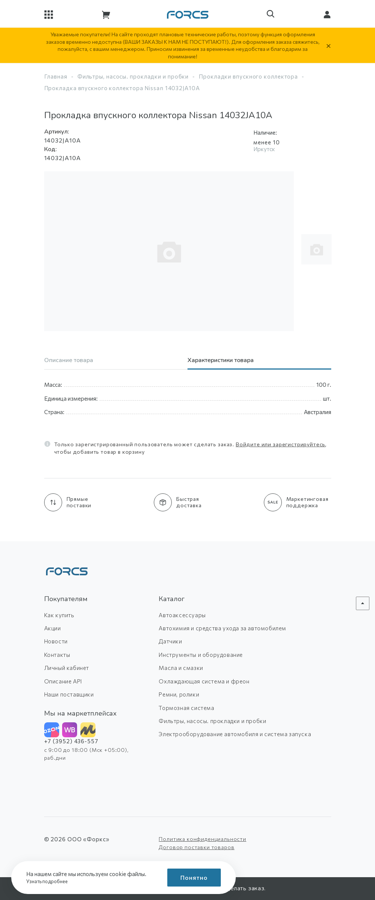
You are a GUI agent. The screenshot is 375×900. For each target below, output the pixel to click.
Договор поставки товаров (196, 847)
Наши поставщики (69, 694)
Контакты (57, 654)
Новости (56, 641)
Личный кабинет (66, 667)
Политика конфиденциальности (202, 839)
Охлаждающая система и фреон (204, 681)
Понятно (194, 877)
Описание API (63, 681)
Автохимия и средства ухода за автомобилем (222, 628)
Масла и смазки (181, 667)
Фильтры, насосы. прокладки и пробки (133, 76)
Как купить (59, 615)
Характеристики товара (221, 360)
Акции (52, 628)
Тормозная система (186, 707)
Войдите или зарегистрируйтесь (280, 444)
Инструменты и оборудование (201, 654)
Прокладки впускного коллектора (248, 76)
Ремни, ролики (179, 694)
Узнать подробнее (49, 881)
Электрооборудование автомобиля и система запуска (235, 734)
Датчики (170, 641)
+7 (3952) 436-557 (71, 741)
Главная (55, 76)
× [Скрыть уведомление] (328, 45)
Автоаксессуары (182, 615)
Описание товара (68, 360)
